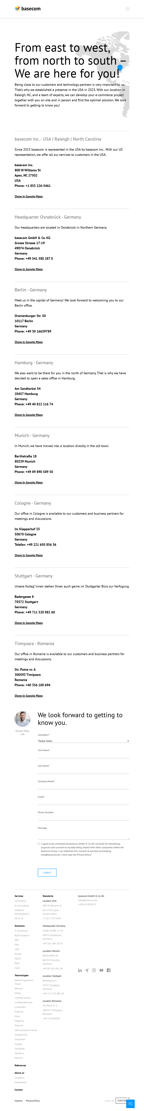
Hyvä (17, 1016)
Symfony (19, 1053)
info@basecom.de (87, 900)
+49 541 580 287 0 (53, 943)
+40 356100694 (51, 1018)
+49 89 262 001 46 (53, 968)
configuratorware (23, 1002)
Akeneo (18, 988)
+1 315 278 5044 (52, 918)
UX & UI (19, 918)
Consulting (20, 900)
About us (19, 1072)
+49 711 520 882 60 (53, 993)
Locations (20, 1077)
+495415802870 (87, 904)
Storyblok (20, 1048)
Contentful (20, 1006)
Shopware (20, 1039)
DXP (17, 939)
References (20, 1065)
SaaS (17, 967)
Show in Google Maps (29, 196)
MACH (18, 958)
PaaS (17, 963)
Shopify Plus (21, 1034)
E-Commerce (21, 930)
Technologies (21, 975)
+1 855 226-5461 (38, 186)
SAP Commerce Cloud (26, 1030)
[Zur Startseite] (27, 9)
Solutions (20, 925)
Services (19, 895)
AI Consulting (22, 905)
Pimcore (19, 1025)
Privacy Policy (84, 854)
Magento (19, 1020)
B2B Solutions (22, 935)
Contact (19, 1089)
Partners (19, 1057)
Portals (18, 953)
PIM (17, 944)
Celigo (18, 992)
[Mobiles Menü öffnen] (127, 9)
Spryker (18, 1044)
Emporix (19, 1011)
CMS (17, 949)
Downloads (21, 1082)
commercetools (23, 997)
